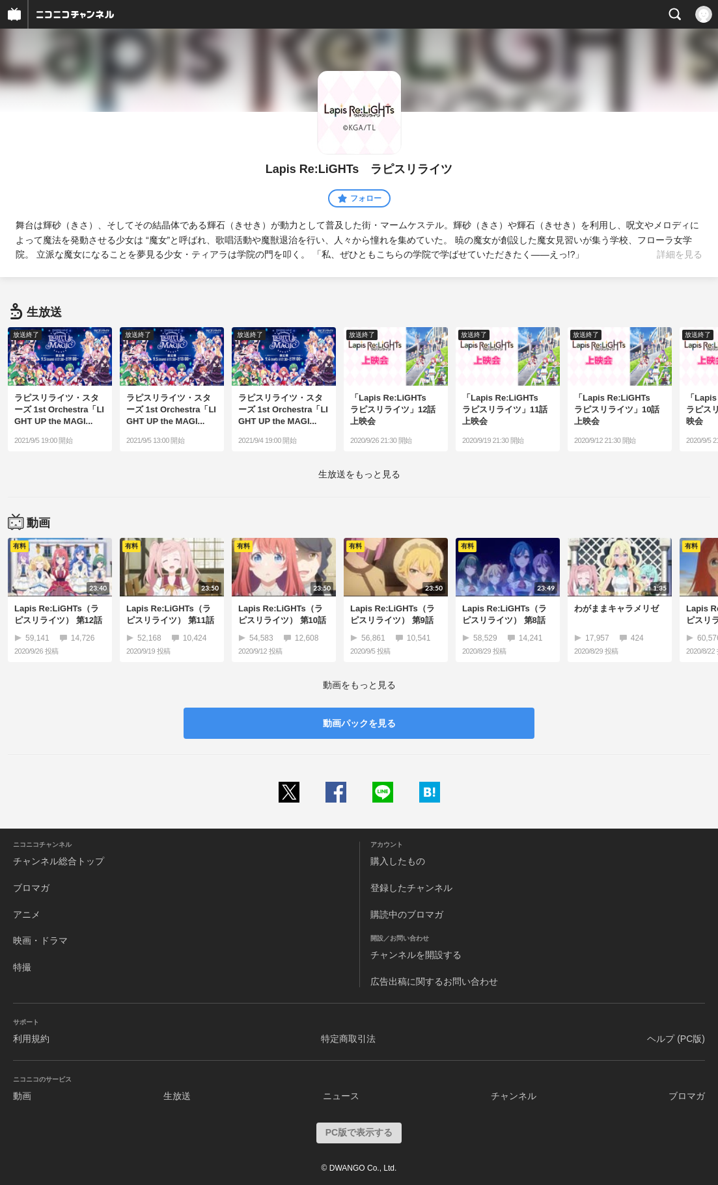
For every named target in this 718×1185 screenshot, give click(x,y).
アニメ (26, 914)
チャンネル (513, 1096)
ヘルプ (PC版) (676, 1038)
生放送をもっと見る (359, 474)
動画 (22, 1096)
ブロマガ (31, 888)
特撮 (22, 967)
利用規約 (31, 1038)
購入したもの (397, 861)
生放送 (177, 1096)
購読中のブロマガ (406, 914)
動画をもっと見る (359, 685)
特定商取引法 (348, 1038)
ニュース (341, 1096)
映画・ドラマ (40, 940)
